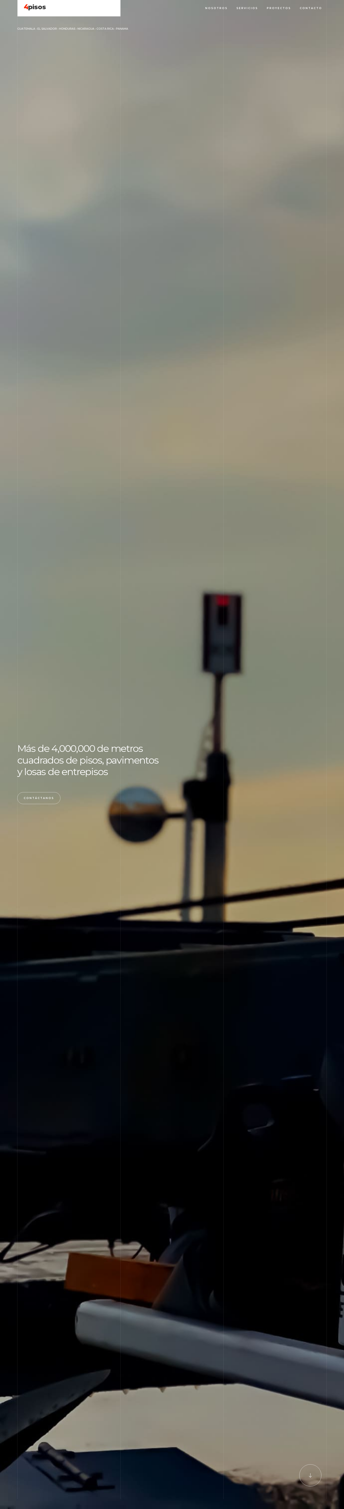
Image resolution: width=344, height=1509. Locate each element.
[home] (32, 8)
